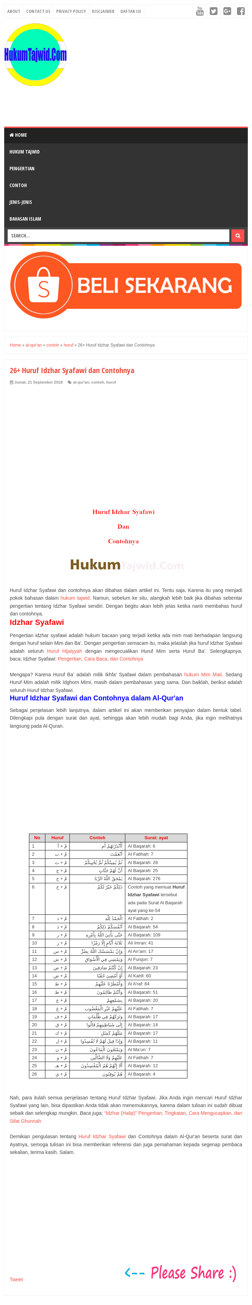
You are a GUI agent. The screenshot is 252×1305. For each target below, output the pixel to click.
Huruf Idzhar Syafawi (102, 1136)
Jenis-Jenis (20, 202)
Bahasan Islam (25, 218)
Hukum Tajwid (24, 151)
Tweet (16, 1279)
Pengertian (22, 168)
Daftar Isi (130, 11)
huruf (111, 382)
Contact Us (38, 11)
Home (18, 134)
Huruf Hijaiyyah (64, 651)
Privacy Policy (71, 11)
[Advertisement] (159, 72)
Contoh (18, 185)
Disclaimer (103, 11)
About (13, 11)
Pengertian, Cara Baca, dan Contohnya (100, 659)
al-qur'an (81, 382)
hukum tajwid (75, 598)
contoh (97, 382)
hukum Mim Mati (203, 674)
